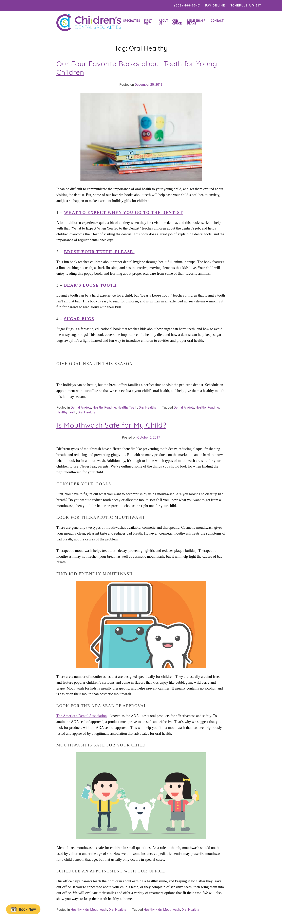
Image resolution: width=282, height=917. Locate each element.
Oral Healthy (147, 407)
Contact (217, 20)
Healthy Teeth (127, 407)
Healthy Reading (104, 407)
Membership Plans (196, 22)
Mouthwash (98, 910)
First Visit (148, 22)
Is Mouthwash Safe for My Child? (111, 425)
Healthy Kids (80, 910)
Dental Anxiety (81, 407)
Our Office (177, 22)
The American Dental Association (81, 716)
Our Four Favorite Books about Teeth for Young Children (136, 68)
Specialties (131, 20)
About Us (163, 22)
